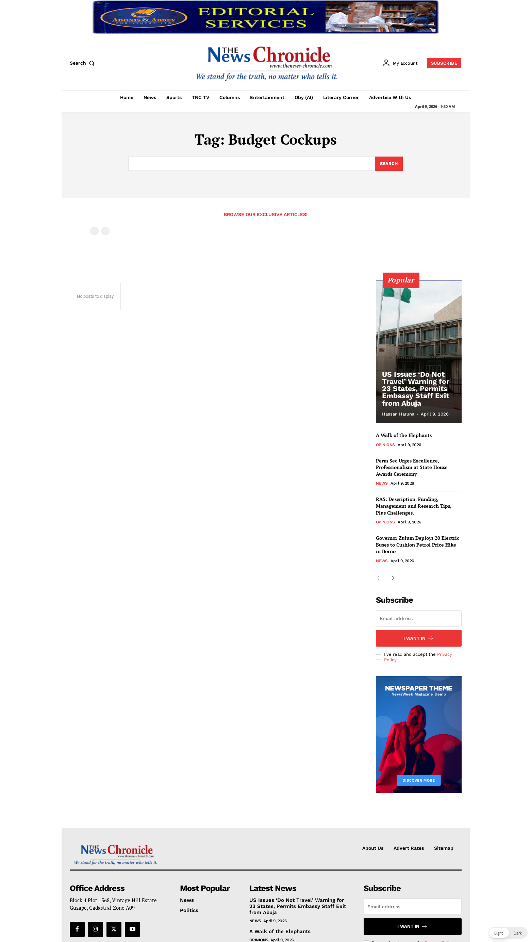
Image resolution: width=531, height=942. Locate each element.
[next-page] (391, 578)
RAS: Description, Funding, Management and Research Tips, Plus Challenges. (413, 506)
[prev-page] (94, 231)
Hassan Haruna (398, 414)
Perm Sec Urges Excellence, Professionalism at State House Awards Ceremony (412, 467)
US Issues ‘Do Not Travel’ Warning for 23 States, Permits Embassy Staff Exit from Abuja (414, 389)
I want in (418, 638)
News (382, 483)
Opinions (385, 444)
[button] (84, 63)
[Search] (389, 164)
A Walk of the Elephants (404, 435)
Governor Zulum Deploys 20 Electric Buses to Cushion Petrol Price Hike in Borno (417, 544)
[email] (419, 619)
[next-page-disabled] (105, 231)
